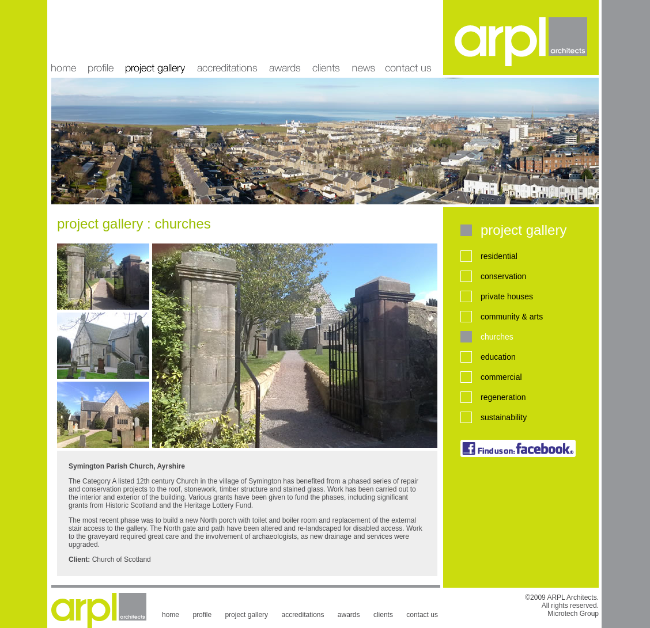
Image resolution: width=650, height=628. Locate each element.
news (363, 37)
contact (411, 37)
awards (285, 37)
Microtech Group (573, 614)
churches (497, 336)
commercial (501, 377)
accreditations (227, 37)
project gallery (155, 37)
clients (326, 37)
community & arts (512, 316)
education (498, 356)
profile (100, 37)
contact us (422, 615)
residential (499, 256)
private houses (507, 296)
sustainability (504, 417)
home (66, 37)
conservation (503, 276)
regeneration (503, 397)
